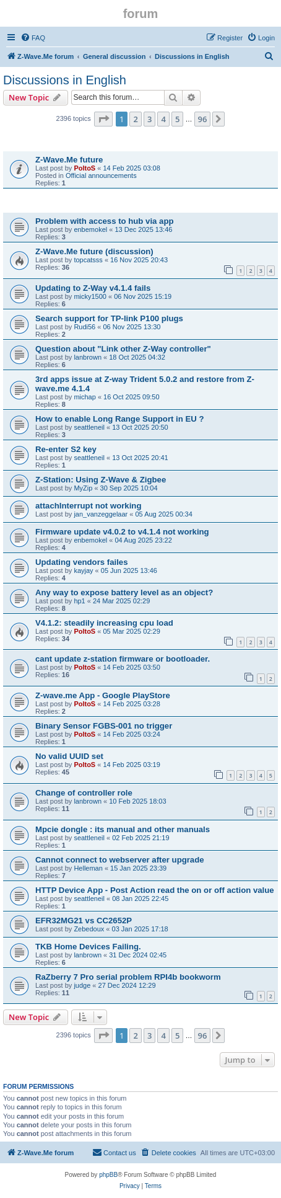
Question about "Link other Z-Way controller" (123, 348)
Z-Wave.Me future (69, 159)
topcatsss (88, 260)
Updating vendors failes (81, 562)
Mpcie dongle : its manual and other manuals (122, 829)
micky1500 (90, 296)
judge (82, 985)
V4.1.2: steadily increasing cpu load (104, 623)
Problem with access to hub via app (104, 221)
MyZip (83, 488)
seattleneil (89, 427)
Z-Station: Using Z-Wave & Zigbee (100, 479)
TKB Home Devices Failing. (88, 946)
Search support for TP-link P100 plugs (109, 318)
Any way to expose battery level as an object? (124, 592)
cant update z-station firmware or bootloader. (122, 658)
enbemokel (90, 229)
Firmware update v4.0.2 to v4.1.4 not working (122, 531)
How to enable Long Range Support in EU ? (119, 419)
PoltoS (84, 168)
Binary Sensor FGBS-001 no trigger (103, 725)
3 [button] (149, 119)
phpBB (108, 1174)
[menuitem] (32, 37)
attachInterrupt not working (88, 505)
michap (84, 397)
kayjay (83, 570)
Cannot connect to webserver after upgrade (119, 859)
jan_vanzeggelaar (101, 514)
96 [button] (202, 119)
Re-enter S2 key (66, 449)
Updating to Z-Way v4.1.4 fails (92, 288)
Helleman (88, 868)
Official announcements (101, 175)
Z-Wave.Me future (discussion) (94, 251)
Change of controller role (83, 792)
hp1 (79, 601)
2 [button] (135, 119)
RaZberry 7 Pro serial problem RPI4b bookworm (128, 977)
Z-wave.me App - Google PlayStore (102, 695)
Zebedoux (89, 929)
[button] (103, 119)
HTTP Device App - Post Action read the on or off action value (154, 890)
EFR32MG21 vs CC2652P (83, 920)
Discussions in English (64, 80)
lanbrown (88, 357)
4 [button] (163, 119)
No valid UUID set (69, 756)
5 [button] (177, 119)
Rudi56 (84, 327)
